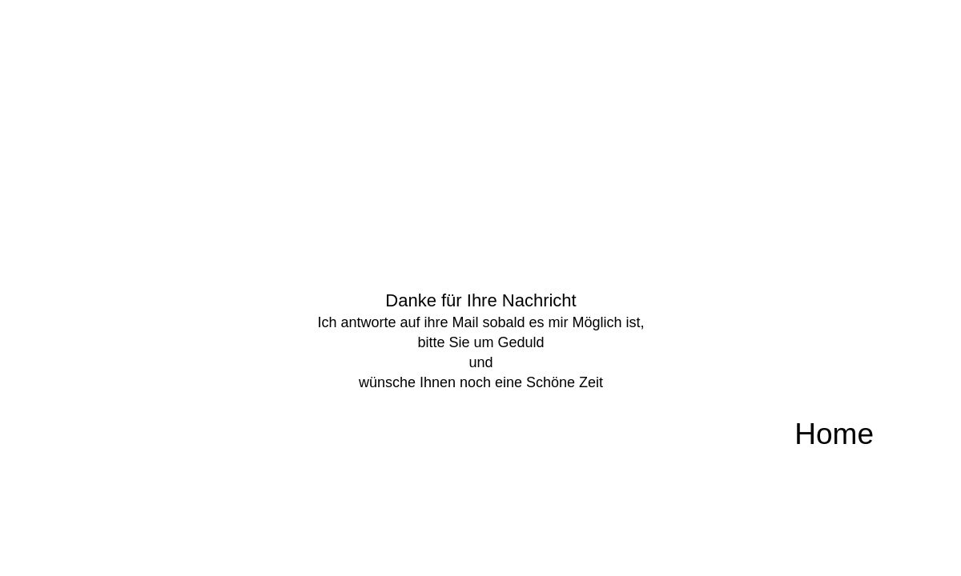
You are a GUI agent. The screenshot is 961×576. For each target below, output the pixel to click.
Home (834, 434)
